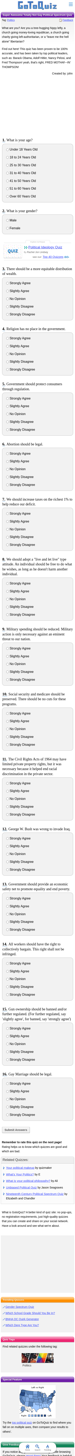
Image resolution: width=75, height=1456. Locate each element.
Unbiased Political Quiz (21, 1187)
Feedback (68, 20)
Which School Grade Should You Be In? (30, 1313)
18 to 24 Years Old (21, 157)
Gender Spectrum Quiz (19, 1306)
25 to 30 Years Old (21, 165)
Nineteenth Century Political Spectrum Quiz (35, 1194)
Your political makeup (20, 1167)
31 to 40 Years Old (21, 173)
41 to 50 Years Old (21, 181)
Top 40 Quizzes (53, 256)
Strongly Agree (18, 283)
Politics (11, 20)
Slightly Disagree (20, 306)
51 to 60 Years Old (21, 188)
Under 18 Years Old (22, 149)
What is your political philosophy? (28, 1180)
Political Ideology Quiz (45, 247)
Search (37, 1448)
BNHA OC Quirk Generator (22, 1319)
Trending (47, 1448)
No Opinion (16, 298)
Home (27, 1448)
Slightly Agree (17, 291)
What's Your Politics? (20, 1174)
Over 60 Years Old (21, 196)
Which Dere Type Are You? (22, 1325)
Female (13, 228)
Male (11, 220)
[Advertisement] (38, 106)
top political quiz (22, 1422)
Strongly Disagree (20, 314)
